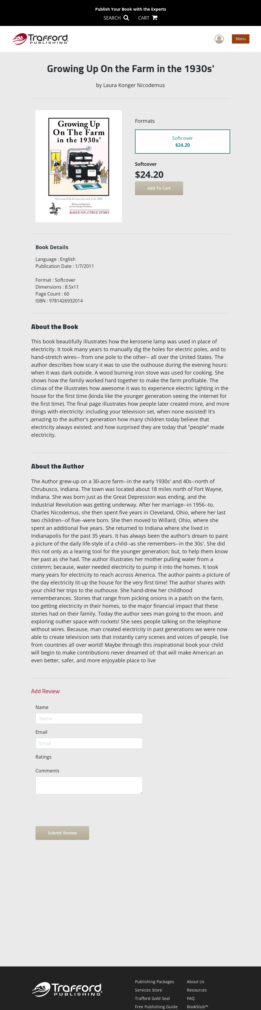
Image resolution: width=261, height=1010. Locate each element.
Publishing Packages (154, 981)
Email (41, 732)
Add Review (45, 691)
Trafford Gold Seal (152, 998)
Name (41, 707)
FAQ (191, 998)
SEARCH (116, 18)
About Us (195, 981)
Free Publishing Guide (156, 1006)
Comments (47, 771)
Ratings (43, 757)
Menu (241, 38)
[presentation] (79, 810)
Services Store (148, 990)
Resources (197, 990)
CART (147, 18)
